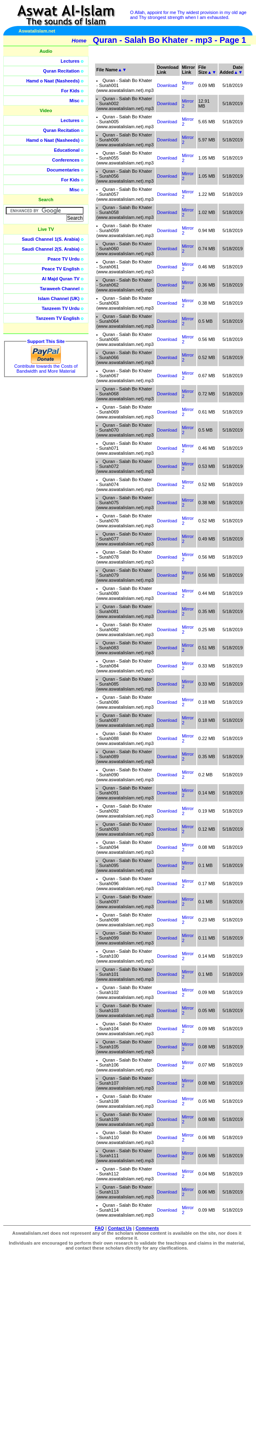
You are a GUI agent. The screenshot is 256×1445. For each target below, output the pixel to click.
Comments (147, 1228)
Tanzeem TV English (57, 318)
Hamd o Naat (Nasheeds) (53, 80)
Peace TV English (61, 268)
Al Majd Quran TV (61, 278)
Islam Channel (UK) (58, 298)
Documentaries (63, 169)
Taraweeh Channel (59, 288)
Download (167, 321)
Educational (66, 150)
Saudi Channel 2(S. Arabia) (50, 249)
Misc (74, 100)
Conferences (66, 159)
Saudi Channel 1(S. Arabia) (50, 239)
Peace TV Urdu (64, 258)
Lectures (70, 61)
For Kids (70, 90)
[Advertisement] (196, 185)
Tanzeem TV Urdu (60, 308)
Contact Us (120, 1228)
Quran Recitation (61, 70)
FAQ (99, 1228)
